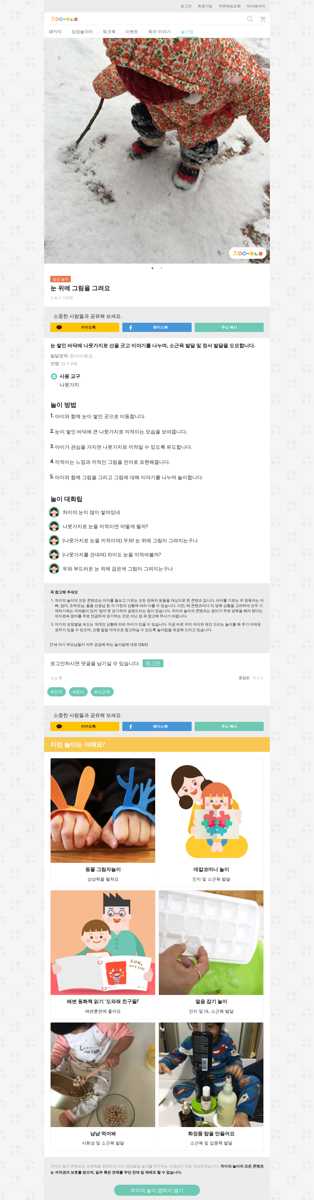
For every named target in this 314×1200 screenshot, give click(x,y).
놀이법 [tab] (187, 31)
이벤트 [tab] (131, 31)
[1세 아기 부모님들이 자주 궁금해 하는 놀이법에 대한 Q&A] (99, 644)
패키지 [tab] (55, 31)
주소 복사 (229, 327)
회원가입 (205, 6)
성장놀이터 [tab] (82, 31)
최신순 (258, 677)
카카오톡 (76, 327)
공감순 (244, 677)
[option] (157, 151)
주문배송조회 (230, 6)
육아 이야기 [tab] (159, 31)
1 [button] (152, 268)
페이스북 (148, 327)
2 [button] (162, 268)
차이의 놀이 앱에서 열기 (157, 1190)
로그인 (186, 6)
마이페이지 (256, 6)
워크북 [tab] (109, 31)
